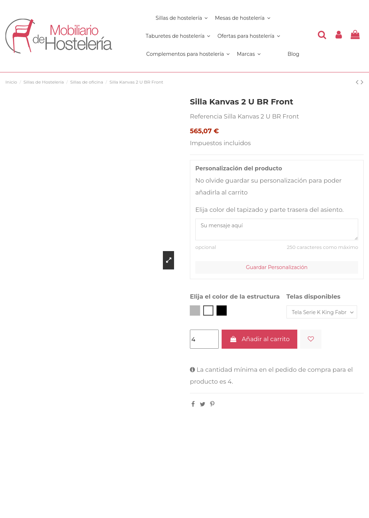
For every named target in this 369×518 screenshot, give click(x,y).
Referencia (206, 116)
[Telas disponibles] (321, 312)
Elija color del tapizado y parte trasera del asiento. (269, 209)
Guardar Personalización (277, 267)
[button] (188, 54)
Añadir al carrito (259, 339)
